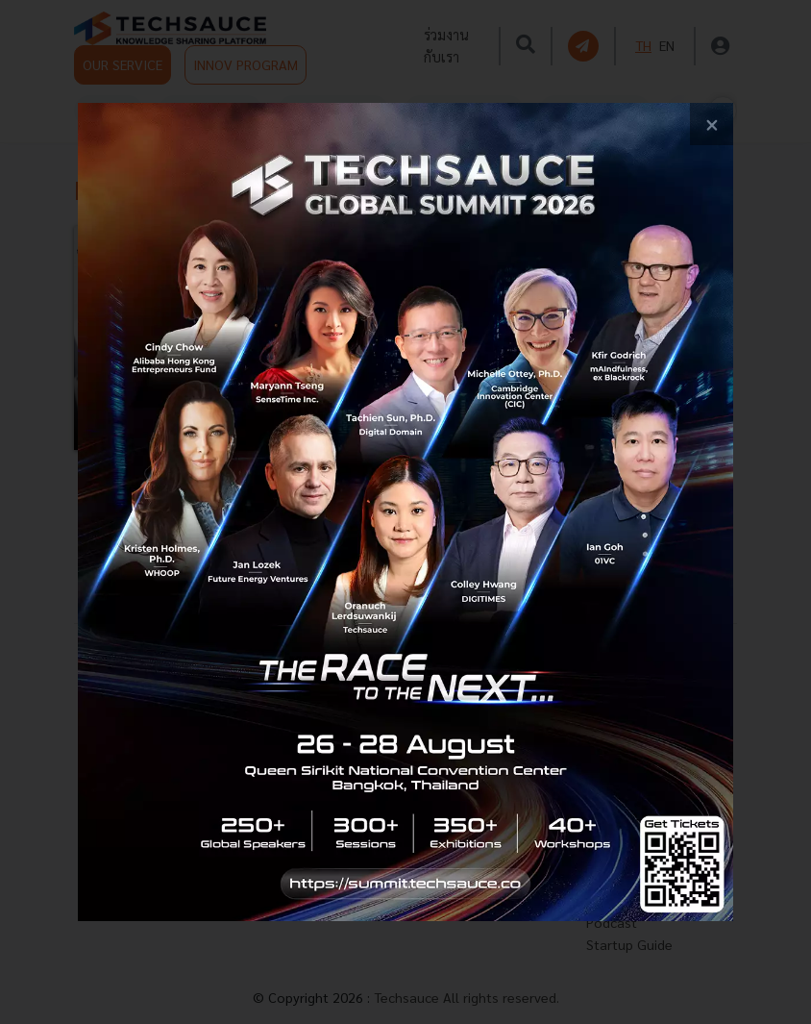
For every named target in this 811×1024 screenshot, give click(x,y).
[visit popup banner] (405, 512)
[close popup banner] (711, 124)
